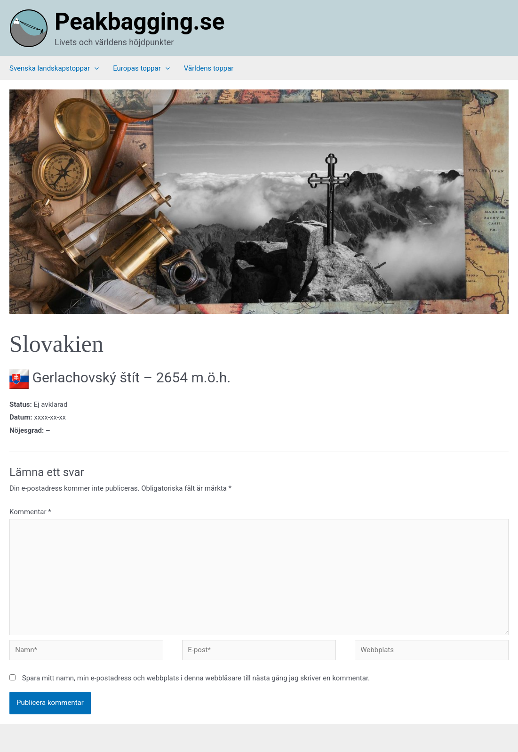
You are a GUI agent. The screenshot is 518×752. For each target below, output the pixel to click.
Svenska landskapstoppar (54, 68)
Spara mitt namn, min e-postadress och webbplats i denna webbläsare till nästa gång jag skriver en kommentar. (196, 678)
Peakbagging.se (139, 21)
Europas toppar (141, 68)
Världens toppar (209, 68)
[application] (94, 68)
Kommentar (30, 512)
